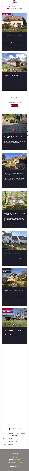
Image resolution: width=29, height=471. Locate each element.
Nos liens (23, 463)
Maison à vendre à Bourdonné (8, 438)
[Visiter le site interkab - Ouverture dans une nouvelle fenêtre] (15, 459)
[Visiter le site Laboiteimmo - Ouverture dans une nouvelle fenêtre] (14, 467)
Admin (20, 463)
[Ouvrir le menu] (25, 2)
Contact (27, 134)
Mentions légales (16, 463)
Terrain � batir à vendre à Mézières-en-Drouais (10, 441)
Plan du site (11, 463)
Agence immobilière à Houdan (7, 4)
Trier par (9, 10)
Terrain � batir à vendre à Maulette (8, 444)
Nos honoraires (6, 463)
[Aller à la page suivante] (21, 429)
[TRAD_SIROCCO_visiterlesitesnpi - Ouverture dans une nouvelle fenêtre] (10, 460)
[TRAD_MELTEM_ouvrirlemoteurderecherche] (3, 1)
